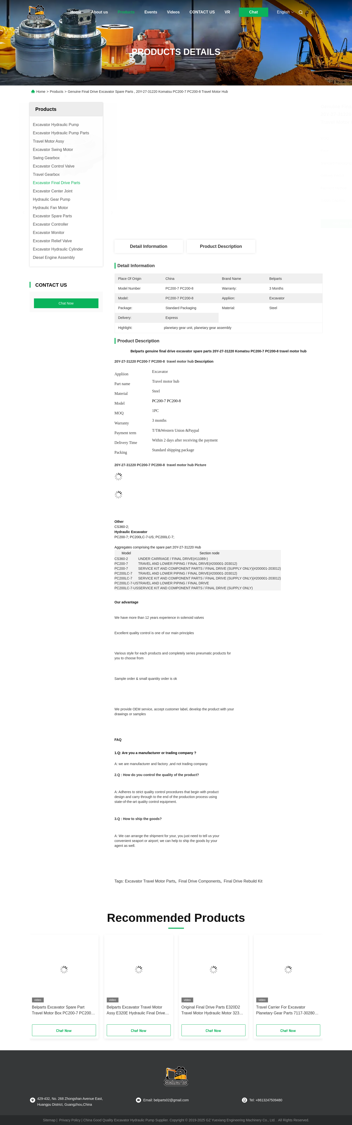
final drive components (200, 881)
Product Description (221, 246)
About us (99, 12)
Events (150, 12)
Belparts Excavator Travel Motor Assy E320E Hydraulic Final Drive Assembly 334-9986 (136, 1010)
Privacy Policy (69, 1120)
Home (75, 12)
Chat (253, 12)
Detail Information (148, 246)
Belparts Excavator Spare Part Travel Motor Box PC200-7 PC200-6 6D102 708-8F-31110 (63, 1010)
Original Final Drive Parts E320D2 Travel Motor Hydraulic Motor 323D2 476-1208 (212, 1010)
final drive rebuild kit (243, 881)
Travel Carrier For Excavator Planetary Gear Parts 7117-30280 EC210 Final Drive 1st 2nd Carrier (285, 1010)
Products (126, 12)
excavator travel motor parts (150, 881)
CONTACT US (202, 12)
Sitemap (49, 1120)
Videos (173, 12)
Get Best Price (246, 224)
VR (227, 12)
